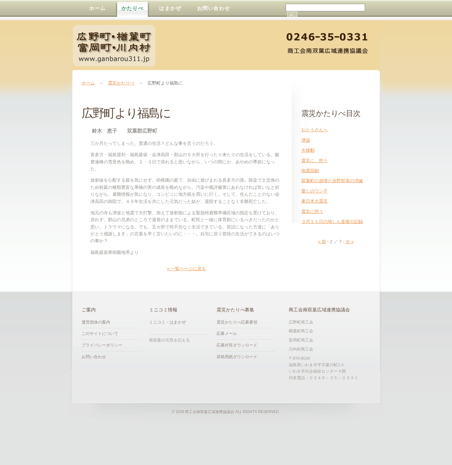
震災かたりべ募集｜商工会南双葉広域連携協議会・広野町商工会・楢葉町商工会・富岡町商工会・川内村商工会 (116, 46)
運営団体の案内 (96, 322)
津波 (305, 140)
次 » (350, 241)
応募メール (227, 333)
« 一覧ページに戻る (186, 268)
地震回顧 (310, 170)
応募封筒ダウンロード (237, 345)
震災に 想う (314, 160)
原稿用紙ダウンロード (237, 356)
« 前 (322, 241)
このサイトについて (100, 333)
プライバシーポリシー (102, 345)
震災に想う (312, 211)
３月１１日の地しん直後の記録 (332, 221)
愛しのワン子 (314, 191)
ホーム (88, 82)
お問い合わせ (94, 356)
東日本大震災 (314, 201)
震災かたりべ (121, 82)
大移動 (308, 150)
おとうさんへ (314, 129)
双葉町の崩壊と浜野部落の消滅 (332, 180)
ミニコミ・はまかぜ (167, 322)
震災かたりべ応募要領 (237, 322)
